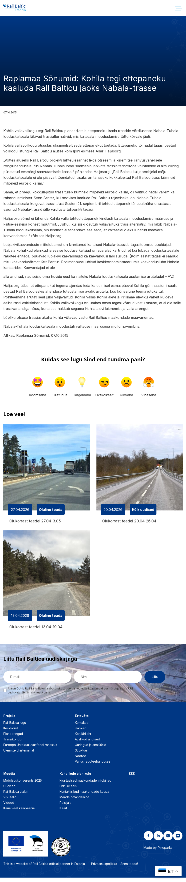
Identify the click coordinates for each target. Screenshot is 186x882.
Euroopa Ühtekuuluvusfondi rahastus (30, 749)
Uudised (9, 790)
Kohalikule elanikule (75, 778)
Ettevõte (82, 720)
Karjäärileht (83, 738)
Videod (8, 807)
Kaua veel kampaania (19, 812)
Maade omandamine (74, 801)
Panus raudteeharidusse (92, 765)
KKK (132, 778)
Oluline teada (50, 513)
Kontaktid (81, 727)
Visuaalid (9, 801)
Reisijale (66, 807)
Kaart (63, 812)
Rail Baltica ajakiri (15, 796)
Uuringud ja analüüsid (90, 749)
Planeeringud (13, 738)
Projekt (9, 720)
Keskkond (10, 732)
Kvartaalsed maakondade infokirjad (85, 785)
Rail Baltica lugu (14, 727)
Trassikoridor (13, 743)
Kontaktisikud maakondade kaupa (84, 796)
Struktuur (81, 754)
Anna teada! (129, 868)
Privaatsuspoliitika (104, 868)
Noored (80, 760)
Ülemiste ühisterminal (18, 754)
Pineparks (165, 852)
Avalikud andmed (87, 743)
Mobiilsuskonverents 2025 (22, 785)
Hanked (80, 732)
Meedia (9, 778)
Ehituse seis (68, 790)
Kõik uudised (143, 513)
